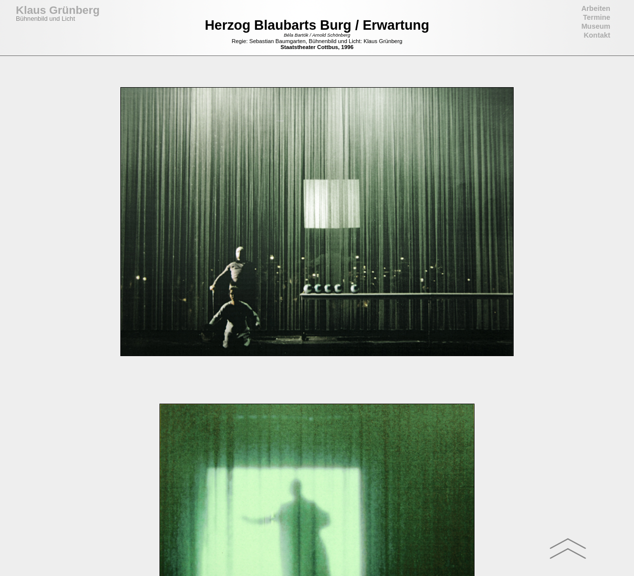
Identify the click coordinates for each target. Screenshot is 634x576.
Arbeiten (595, 8)
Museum (595, 26)
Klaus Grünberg (58, 10)
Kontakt (596, 35)
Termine (596, 17)
